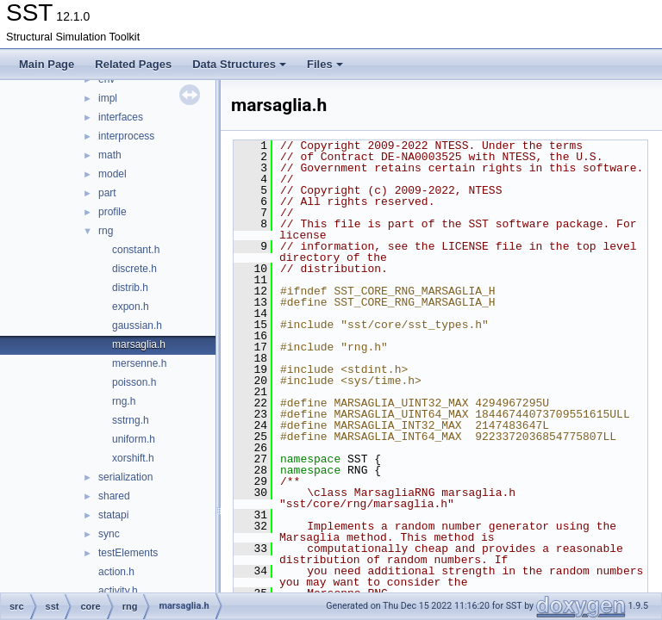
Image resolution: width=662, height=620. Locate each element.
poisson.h (134, 382)
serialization (125, 477)
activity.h (118, 591)
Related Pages (133, 64)
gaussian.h (137, 325)
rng (105, 231)
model (112, 174)
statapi (113, 515)
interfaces (120, 117)
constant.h (135, 250)
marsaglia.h (139, 344)
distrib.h (130, 288)
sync (109, 534)
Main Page (46, 64)
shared (114, 496)
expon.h (130, 307)
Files (325, 64)
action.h (116, 572)
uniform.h (133, 439)
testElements (128, 553)
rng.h (123, 401)
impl (107, 98)
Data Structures (239, 64)
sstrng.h (130, 420)
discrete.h (134, 269)
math (110, 155)
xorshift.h (133, 458)
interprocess (126, 136)
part (107, 193)
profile (112, 212)
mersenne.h (139, 363)
